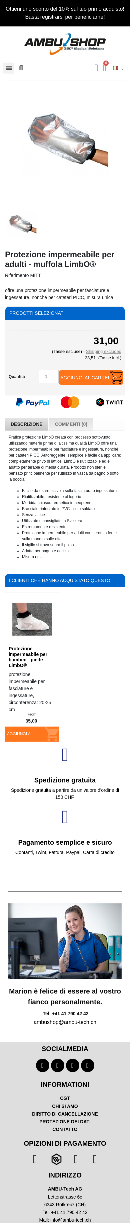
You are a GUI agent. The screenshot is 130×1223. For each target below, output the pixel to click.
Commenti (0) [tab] (71, 424)
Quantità (17, 376)
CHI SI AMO (65, 1106)
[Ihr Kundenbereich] (96, 68)
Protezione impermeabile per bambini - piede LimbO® (28, 657)
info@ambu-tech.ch (70, 1220)
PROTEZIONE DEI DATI (65, 1121)
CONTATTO (64, 1129)
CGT (65, 1098)
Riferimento (17, 275)
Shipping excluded (103, 351)
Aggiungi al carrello (88, 377)
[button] (21, 68)
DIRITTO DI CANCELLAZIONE (65, 1114)
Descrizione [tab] (27, 424)
